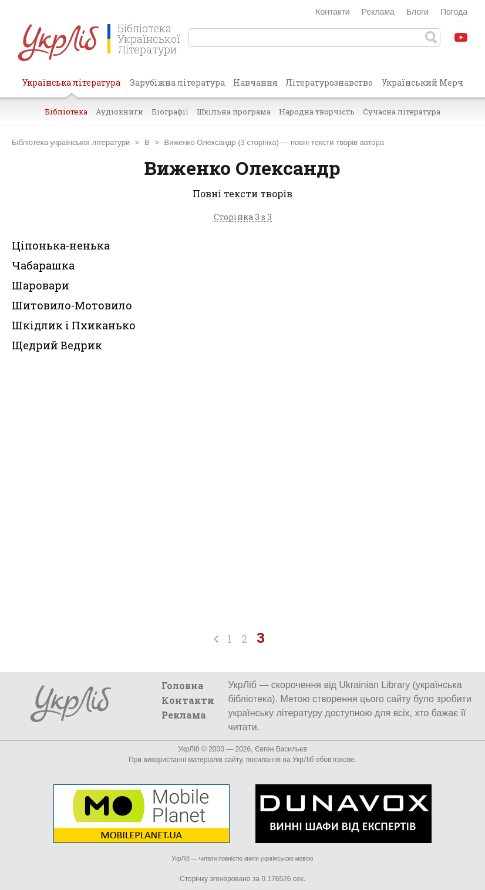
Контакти (332, 12)
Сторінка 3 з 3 (243, 217)
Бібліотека (66, 111)
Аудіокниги (119, 111)
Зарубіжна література (177, 82)
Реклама (378, 12)
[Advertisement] (391, 329)
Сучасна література (401, 111)
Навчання (255, 82)
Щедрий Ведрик (57, 345)
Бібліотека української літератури (71, 142)
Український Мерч (422, 82)
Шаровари (40, 285)
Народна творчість (317, 111)
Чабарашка (43, 265)
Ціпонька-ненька (61, 245)
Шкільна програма (234, 111)
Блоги (417, 12)
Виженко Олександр (200, 142)
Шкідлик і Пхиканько (74, 325)
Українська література (71, 87)
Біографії (169, 111)
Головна (182, 685)
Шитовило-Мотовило (72, 305)
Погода (453, 12)
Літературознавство (329, 82)
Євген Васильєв (281, 749)
